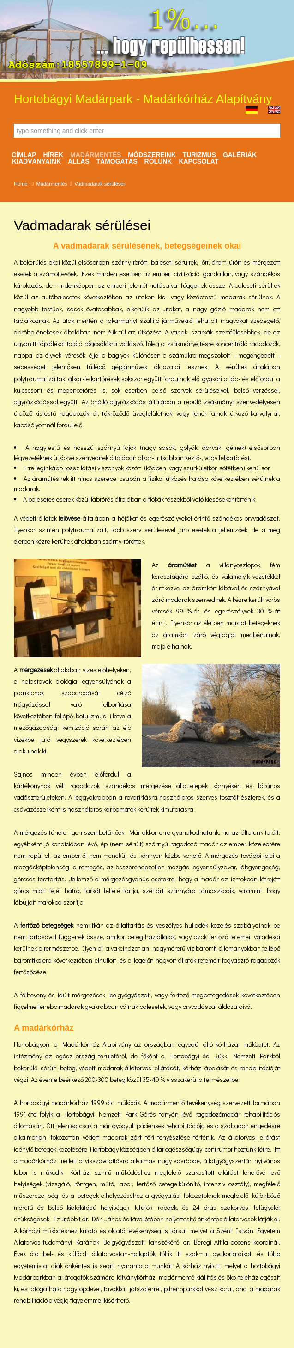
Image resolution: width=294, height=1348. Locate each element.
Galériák (240, 155)
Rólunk (158, 161)
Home (20, 184)
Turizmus (199, 155)
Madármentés (95, 155)
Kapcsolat (198, 161)
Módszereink (151, 155)
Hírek (53, 155)
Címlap (24, 155)
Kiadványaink (36, 161)
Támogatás (117, 161)
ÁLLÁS (79, 161)
